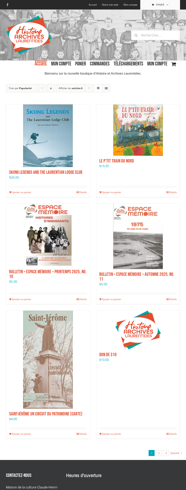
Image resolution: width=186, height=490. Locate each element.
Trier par (20, 88)
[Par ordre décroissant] (51, 88)
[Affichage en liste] (106, 88)
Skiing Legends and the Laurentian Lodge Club (45, 172)
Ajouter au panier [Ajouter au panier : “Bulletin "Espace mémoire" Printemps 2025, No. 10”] (21, 299)
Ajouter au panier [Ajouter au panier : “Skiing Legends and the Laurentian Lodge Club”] (21, 192)
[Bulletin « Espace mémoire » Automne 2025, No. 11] (138, 236)
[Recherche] (136, 35)
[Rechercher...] (155, 35)
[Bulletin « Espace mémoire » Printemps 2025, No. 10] (48, 235)
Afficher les (71, 88)
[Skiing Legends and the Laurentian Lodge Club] (48, 135)
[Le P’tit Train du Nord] (138, 130)
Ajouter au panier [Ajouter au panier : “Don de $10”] (111, 434)
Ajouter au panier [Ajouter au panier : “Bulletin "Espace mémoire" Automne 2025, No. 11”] (111, 299)
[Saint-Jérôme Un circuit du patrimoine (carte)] (48, 360)
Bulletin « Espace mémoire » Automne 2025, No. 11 (136, 276)
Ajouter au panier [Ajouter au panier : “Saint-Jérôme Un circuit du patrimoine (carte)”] (21, 434)
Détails (83, 192)
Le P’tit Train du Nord (116, 161)
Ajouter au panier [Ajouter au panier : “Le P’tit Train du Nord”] (111, 192)
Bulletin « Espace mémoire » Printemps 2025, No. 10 (48, 274)
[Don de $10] (138, 330)
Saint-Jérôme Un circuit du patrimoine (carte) (45, 414)
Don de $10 (108, 355)
